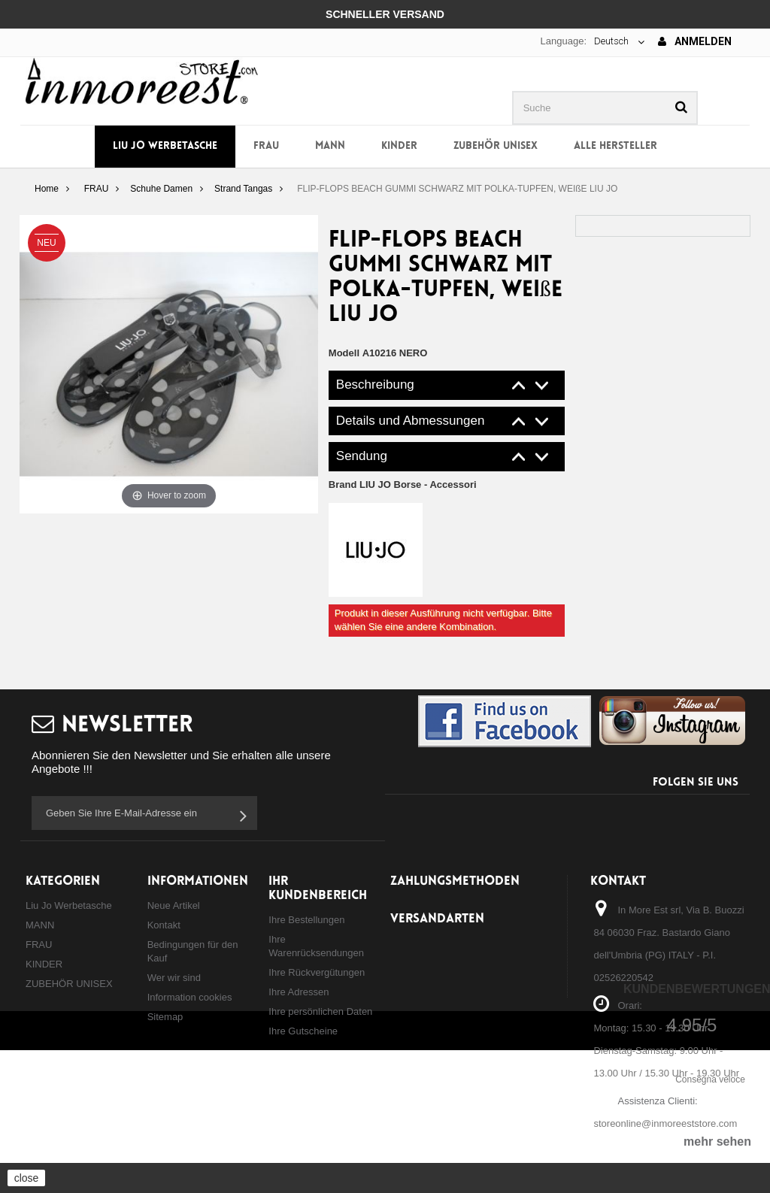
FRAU (266, 146)
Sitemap (165, 1016)
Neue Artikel (173, 905)
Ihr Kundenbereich (317, 888)
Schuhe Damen (161, 188)
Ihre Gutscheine (303, 1031)
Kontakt (163, 925)
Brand (403, 484)
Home (47, 188)
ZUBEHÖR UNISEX (495, 146)
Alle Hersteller (615, 146)
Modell (344, 353)
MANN (330, 146)
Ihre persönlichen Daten (320, 1011)
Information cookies (189, 997)
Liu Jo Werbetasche (165, 146)
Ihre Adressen (298, 992)
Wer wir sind (174, 977)
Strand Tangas (243, 188)
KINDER (399, 146)
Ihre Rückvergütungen (316, 972)
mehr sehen (717, 1141)
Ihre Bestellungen (306, 919)
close (26, 1178)
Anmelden (695, 41)
